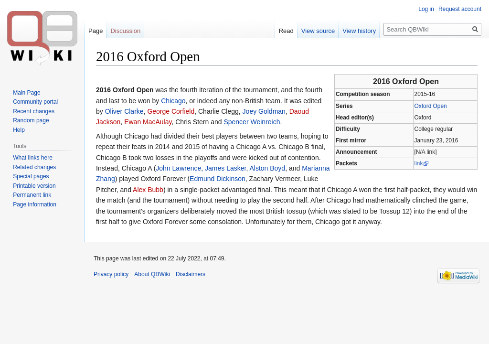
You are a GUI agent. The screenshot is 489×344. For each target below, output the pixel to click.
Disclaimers (190, 274)
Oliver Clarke (124, 111)
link (419, 163)
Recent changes (33, 111)
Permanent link (32, 195)
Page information (34, 204)
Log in (426, 9)
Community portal (35, 101)
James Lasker (225, 168)
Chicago (173, 101)
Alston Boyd (267, 168)
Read (286, 30)
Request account (459, 9)
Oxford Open (431, 106)
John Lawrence (178, 168)
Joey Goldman (264, 111)
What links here (33, 157)
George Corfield (170, 111)
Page (95, 30)
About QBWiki (152, 274)
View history (359, 30)
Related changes (34, 167)
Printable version (34, 186)
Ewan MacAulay (147, 122)
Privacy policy (111, 274)
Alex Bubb (148, 190)
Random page (31, 120)
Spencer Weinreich (251, 122)
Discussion (125, 30)
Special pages (31, 176)
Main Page (26, 92)
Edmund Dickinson (217, 179)
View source (318, 30)
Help (19, 130)
